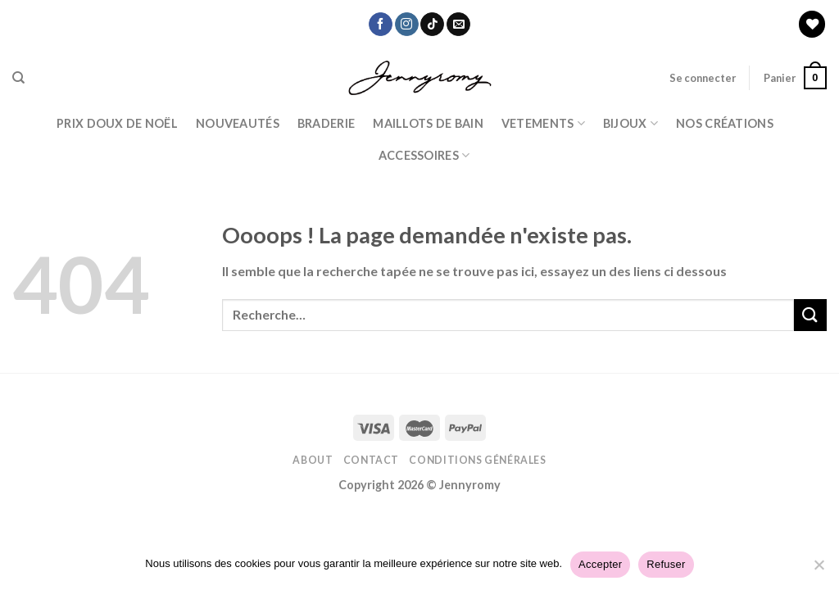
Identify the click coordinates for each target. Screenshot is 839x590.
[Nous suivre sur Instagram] (407, 24)
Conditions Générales (477, 460)
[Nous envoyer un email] (458, 24)
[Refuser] (818, 569)
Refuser (665, 564)
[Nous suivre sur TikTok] (432, 24)
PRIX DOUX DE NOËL (117, 123)
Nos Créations (724, 123)
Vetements (543, 123)
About (313, 460)
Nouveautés (237, 123)
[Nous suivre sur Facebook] (380, 24)
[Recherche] (18, 77)
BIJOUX (630, 123)
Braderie (326, 123)
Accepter (600, 564)
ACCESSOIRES (424, 155)
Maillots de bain (428, 123)
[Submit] (810, 315)
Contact (371, 460)
